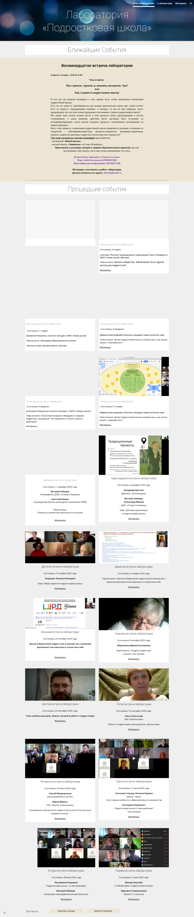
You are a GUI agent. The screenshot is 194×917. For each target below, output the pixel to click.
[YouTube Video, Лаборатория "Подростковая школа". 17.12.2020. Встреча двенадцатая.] (60, 455)
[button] (191, 3)
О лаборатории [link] (164, 3)
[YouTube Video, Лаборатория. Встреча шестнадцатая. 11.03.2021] (60, 299)
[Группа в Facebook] (103, 911)
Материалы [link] (181, 3)
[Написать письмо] (66, 911)
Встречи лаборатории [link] (143, 3)
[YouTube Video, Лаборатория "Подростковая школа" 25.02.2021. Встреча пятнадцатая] (134, 299)
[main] (97, 21)
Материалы (105, 270)
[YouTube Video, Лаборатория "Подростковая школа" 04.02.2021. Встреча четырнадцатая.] (60, 376)
